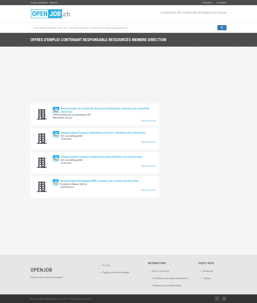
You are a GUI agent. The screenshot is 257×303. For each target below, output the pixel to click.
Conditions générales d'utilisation (170, 278)
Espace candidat (39, 2)
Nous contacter (160, 270)
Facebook (208, 270)
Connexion (207, 2)
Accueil (106, 265)
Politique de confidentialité (166, 285)
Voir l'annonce (148, 120)
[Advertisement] (94, 77)
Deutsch (53, 2)
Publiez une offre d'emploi (116, 272)
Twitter (207, 278)
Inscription (222, 2)
